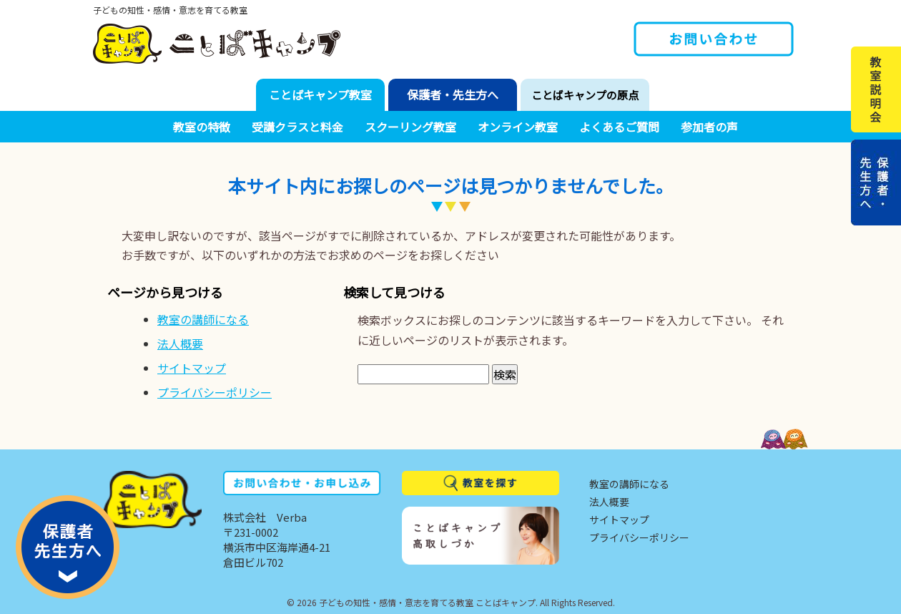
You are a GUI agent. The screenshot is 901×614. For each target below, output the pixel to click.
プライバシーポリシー (214, 392)
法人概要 (180, 343)
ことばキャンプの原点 (585, 94)
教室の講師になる (203, 319)
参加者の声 (709, 126)
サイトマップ (191, 367)
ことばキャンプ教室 (320, 94)
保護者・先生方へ (452, 94)
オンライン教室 (518, 126)
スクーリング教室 (410, 126)
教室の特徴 (201, 126)
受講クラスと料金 (297, 126)
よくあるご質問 (619, 126)
